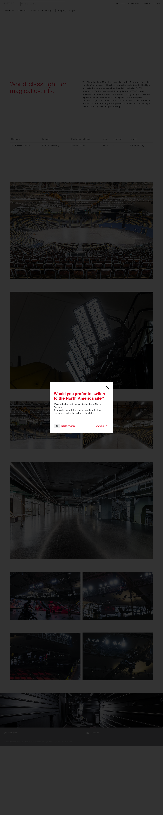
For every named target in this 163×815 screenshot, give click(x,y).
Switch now (101, 425)
